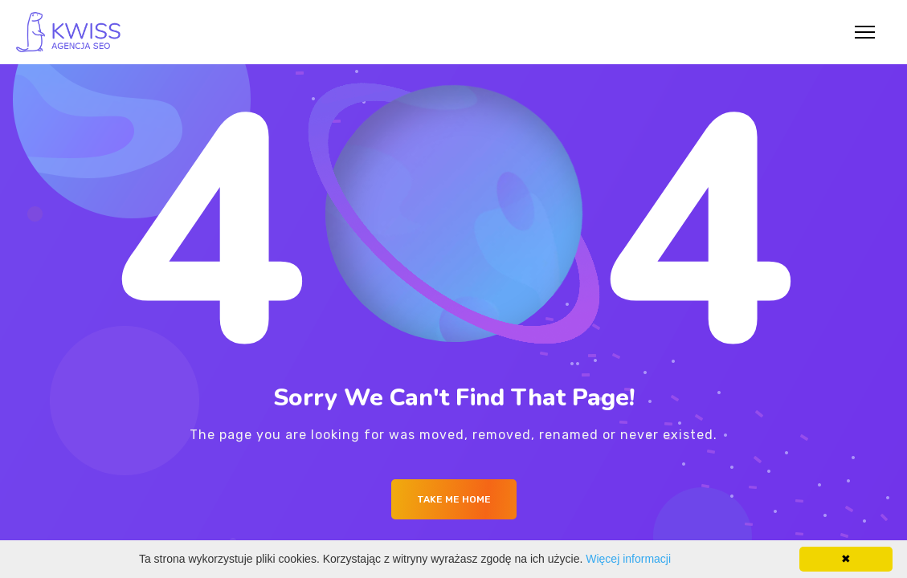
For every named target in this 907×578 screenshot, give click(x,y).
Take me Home (454, 499)
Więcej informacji (628, 558)
